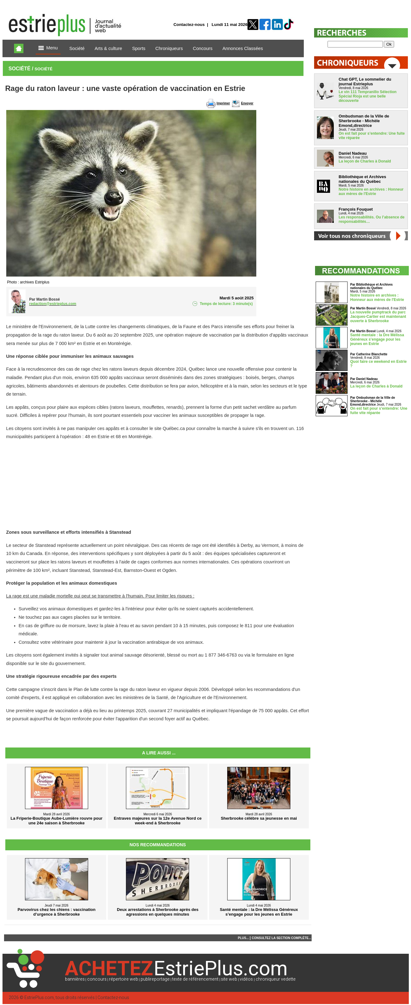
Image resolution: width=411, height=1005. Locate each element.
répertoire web (123, 979)
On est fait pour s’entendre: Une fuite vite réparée (379, 410)
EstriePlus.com (39, 997)
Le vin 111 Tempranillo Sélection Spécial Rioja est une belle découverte (368, 96)
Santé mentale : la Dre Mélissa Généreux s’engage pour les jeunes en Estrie (377, 339)
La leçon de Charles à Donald (365, 161)
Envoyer (247, 103)
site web (229, 979)
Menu (48, 48)
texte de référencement (195, 979)
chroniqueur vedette (276, 979)
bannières (75, 979)
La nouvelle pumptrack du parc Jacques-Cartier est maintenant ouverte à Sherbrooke (378, 316)
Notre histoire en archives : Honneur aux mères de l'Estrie (371, 191)
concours (97, 979)
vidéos (246, 979)
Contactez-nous (189, 24)
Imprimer (223, 103)
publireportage (155, 979)
